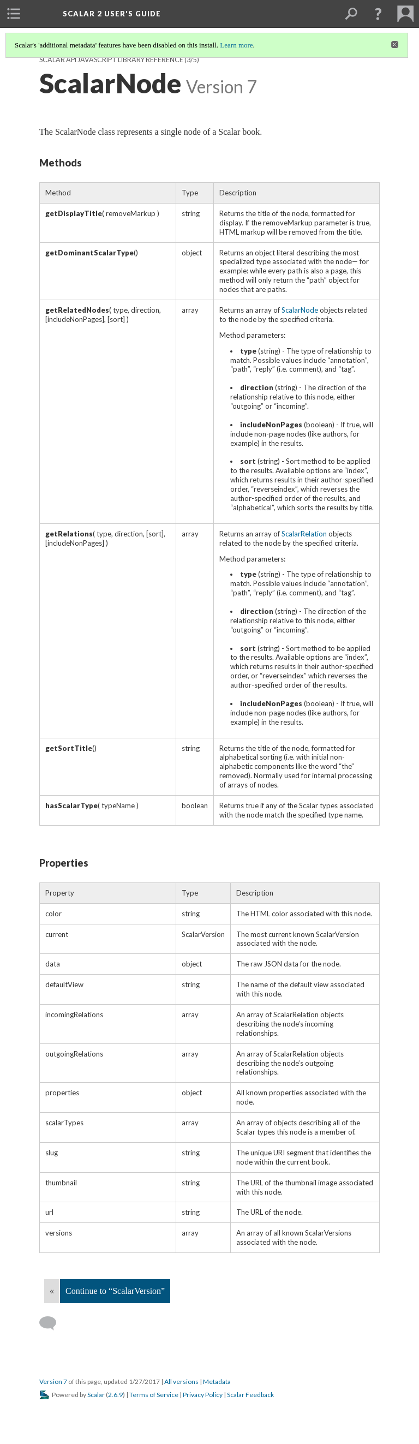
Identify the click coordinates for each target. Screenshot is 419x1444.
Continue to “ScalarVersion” (115, 1291)
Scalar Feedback (250, 1395)
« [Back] (52, 1291)
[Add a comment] (52, 1323)
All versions (181, 1381)
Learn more (236, 45)
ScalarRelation (304, 533)
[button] (378, 13)
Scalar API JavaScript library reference (111, 60)
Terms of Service (153, 1395)
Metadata (217, 1381)
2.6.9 (115, 1395)
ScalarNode (300, 310)
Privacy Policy (203, 1395)
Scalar (96, 1395)
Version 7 (53, 1381)
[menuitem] (13, 13)
